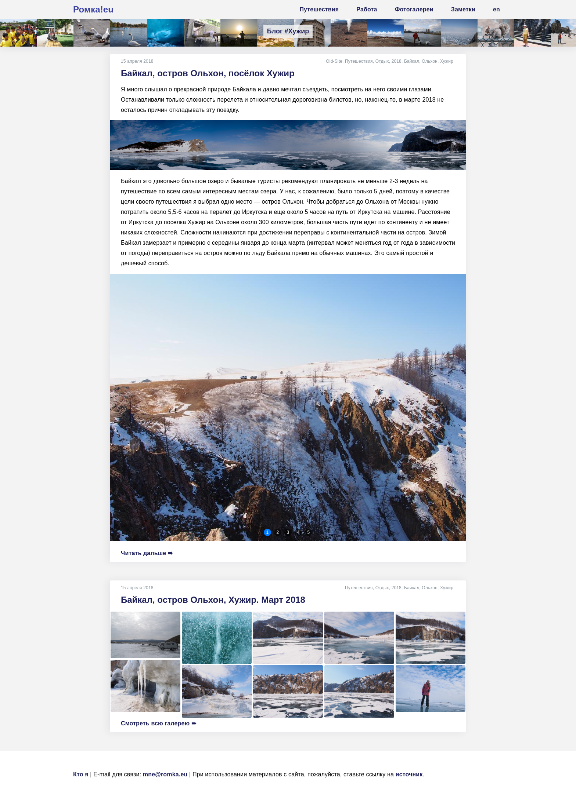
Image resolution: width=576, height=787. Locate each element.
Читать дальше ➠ (147, 553)
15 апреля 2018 (137, 61)
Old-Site (334, 61)
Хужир (446, 61)
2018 (397, 61)
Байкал (411, 61)
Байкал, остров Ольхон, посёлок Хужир (208, 73)
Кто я (81, 774)
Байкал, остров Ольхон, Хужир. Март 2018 (213, 600)
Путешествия (359, 61)
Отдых (382, 61)
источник (409, 774)
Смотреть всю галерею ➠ (158, 723)
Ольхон (430, 61)
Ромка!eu (93, 9)
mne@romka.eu (165, 774)
